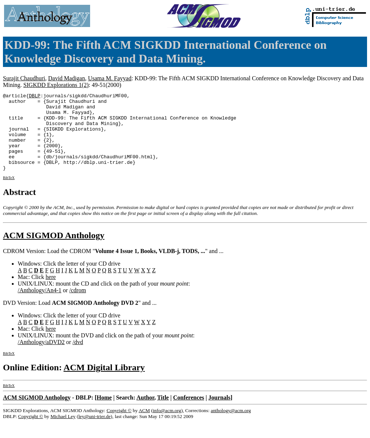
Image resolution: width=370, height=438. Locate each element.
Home (104, 413)
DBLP (34, 96)
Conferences (188, 413)
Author (145, 413)
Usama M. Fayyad (109, 78)
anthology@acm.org (231, 426)
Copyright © (119, 426)
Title (163, 413)
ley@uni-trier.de (94, 432)
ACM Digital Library (104, 383)
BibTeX (9, 193)
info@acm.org (167, 426)
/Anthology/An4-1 (39, 306)
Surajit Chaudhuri (24, 78)
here (51, 292)
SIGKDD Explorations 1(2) (56, 85)
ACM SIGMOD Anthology (54, 251)
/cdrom (77, 306)
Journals (219, 413)
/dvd (77, 357)
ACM (144, 426)
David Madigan (66, 78)
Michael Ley (63, 432)
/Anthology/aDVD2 (41, 357)
